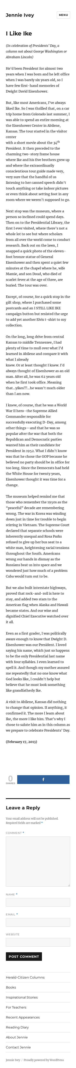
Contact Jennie (18, 1047)
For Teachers (16, 1007)
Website (13, 934)
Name (12, 894)
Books (11, 987)
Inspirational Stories (22, 997)
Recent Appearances (23, 1017)
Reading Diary (17, 1027)
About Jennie (17, 1037)
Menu (63, 15)
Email (12, 914)
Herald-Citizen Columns (25, 977)
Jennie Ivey (20, 15)
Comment (15, 833)
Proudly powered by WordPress (44, 1060)
